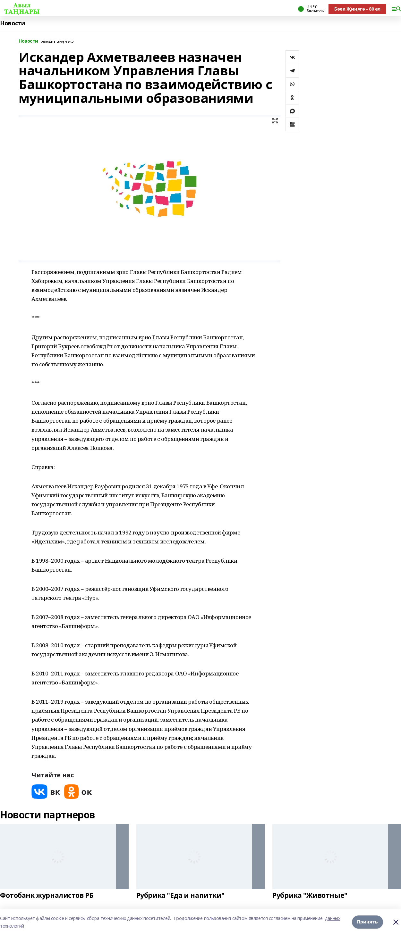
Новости (12, 23)
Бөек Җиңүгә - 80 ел (357, 9)
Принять (367, 922)
